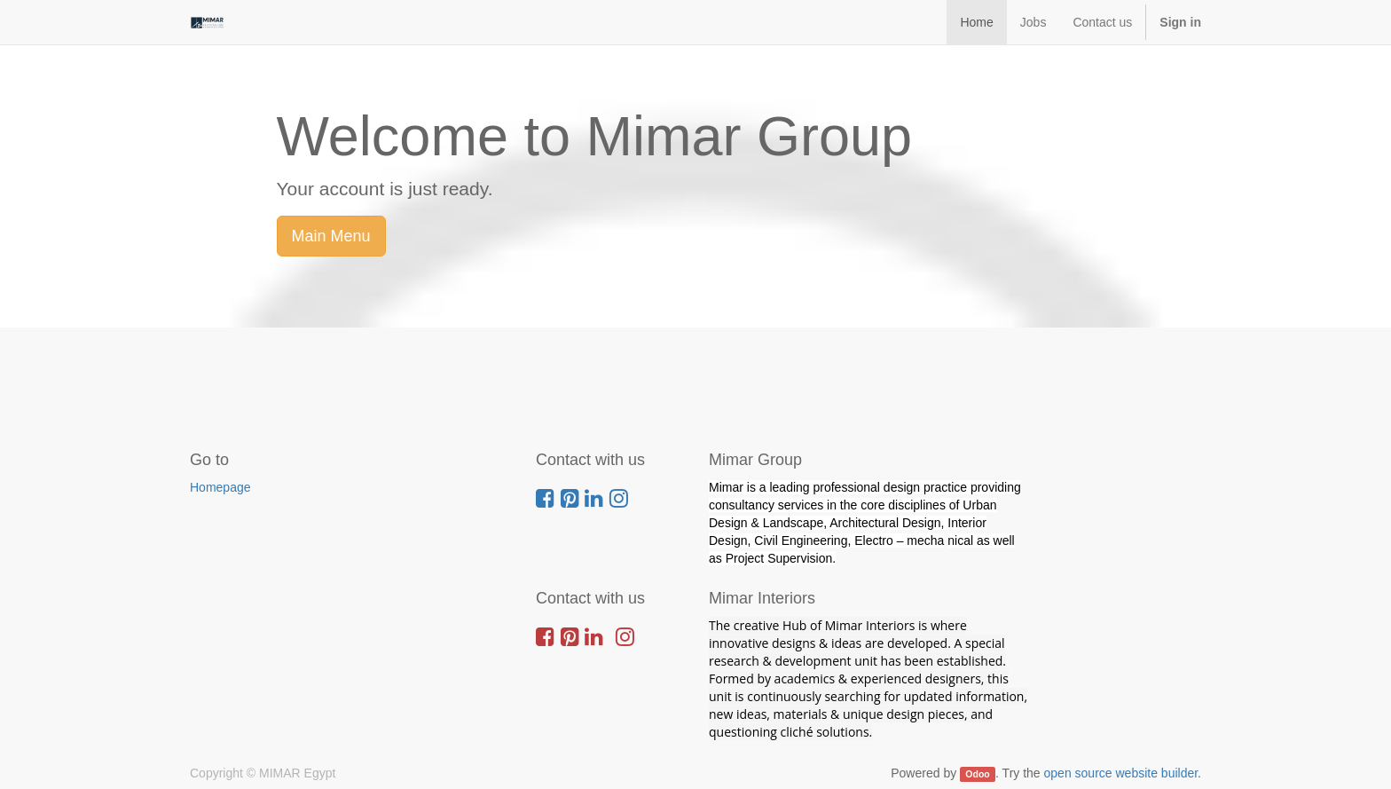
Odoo (977, 774)
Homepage (220, 487)
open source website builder (1121, 773)
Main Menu (331, 236)
